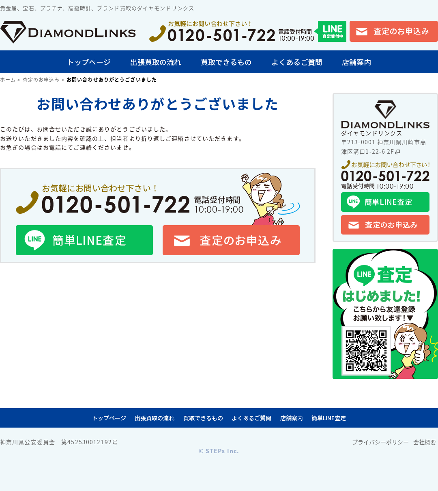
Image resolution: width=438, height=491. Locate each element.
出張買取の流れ (155, 61)
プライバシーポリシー (380, 442)
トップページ (89, 61)
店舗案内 (356, 61)
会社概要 (424, 442)
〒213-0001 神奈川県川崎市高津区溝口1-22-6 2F (383, 146)
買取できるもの (226, 61)
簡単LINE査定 (328, 418)
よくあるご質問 (296, 61)
